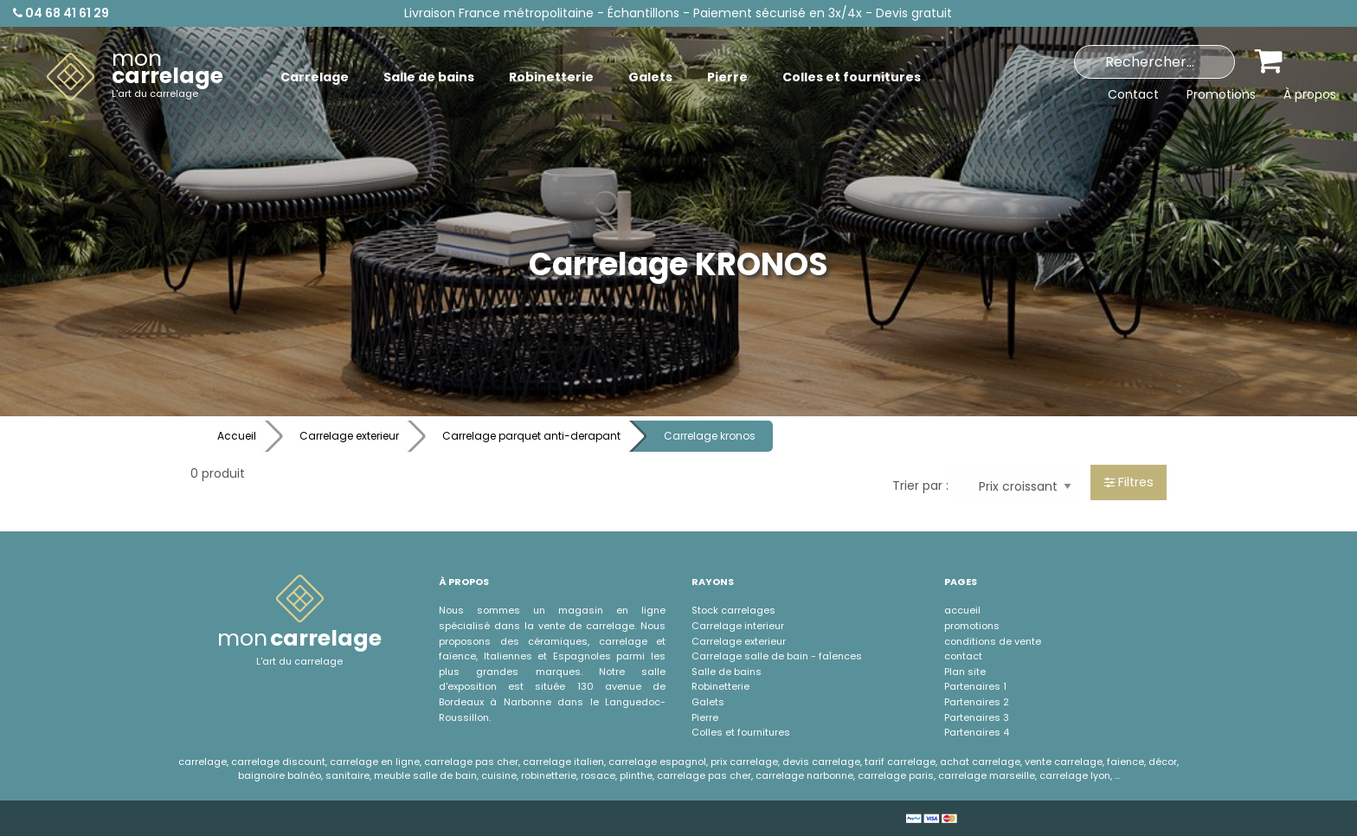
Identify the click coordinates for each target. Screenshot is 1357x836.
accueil (962, 610)
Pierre (704, 717)
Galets (707, 702)
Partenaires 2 (976, 702)
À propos (1309, 94)
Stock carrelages (733, 610)
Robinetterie (720, 686)
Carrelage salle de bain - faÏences (776, 656)
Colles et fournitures (740, 732)
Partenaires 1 (975, 686)
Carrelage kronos (710, 435)
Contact (1133, 94)
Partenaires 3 (976, 717)
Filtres (1129, 482)
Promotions (1221, 94)
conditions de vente (992, 641)
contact (963, 656)
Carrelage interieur (737, 626)
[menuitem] (135, 77)
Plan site (965, 671)
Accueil (236, 435)
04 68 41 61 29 (61, 13)
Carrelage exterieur (349, 435)
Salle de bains (726, 671)
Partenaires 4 (976, 732)
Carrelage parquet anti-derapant (531, 435)
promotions (972, 626)
